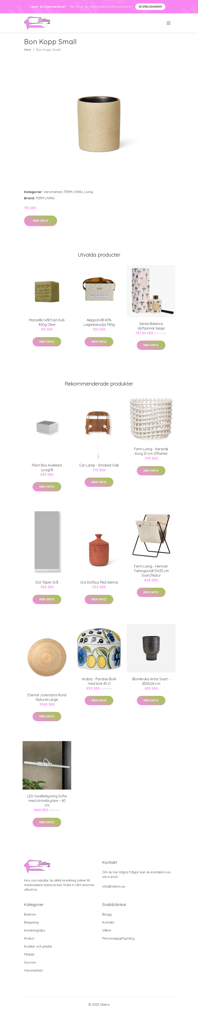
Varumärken (53, 192)
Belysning (31, 922)
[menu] (169, 23)
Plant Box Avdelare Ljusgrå (47, 467)
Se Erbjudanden (150, 6)
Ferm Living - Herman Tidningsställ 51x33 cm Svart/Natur (151, 571)
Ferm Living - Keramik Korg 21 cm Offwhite (151, 451)
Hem (27, 50)
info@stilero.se (113, 886)
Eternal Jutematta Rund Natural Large (47, 697)
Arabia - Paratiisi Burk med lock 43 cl (99, 681)
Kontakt (108, 922)
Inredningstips (34, 930)
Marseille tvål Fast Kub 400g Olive (47, 322)
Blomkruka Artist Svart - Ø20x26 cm (151, 681)
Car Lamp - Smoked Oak (99, 465)
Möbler (29, 954)
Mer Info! (40, 221)
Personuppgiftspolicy (118, 938)
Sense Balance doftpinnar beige (151, 326)
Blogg (107, 914)
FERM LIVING (73, 192)
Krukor (29, 938)
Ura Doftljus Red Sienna (99, 582)
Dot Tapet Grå (47, 582)
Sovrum (30, 962)
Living (88, 192)
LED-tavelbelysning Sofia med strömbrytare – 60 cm (47, 800)
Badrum (30, 914)
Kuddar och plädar (38, 946)
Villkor (107, 930)
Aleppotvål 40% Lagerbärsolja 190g (99, 322)
